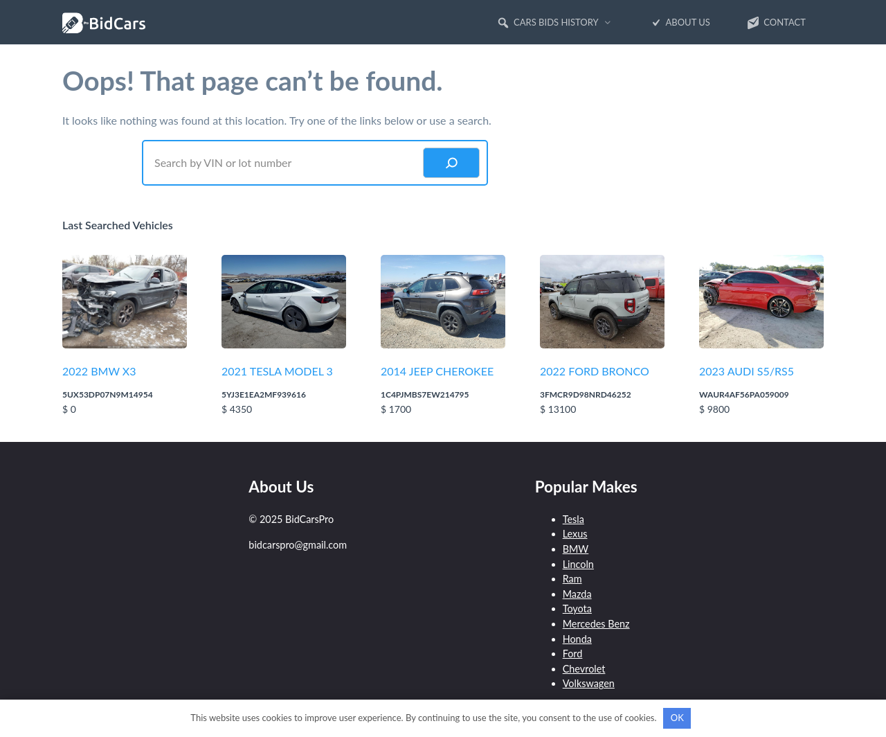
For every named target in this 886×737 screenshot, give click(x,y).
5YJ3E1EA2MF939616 (264, 394)
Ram (572, 579)
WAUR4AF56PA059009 (744, 394)
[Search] (451, 163)
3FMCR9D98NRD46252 (585, 394)
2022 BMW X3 (99, 371)
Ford (573, 653)
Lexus (575, 534)
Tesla (573, 519)
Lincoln (578, 564)
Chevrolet (584, 669)
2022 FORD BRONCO (594, 371)
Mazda (577, 594)
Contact (776, 23)
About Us (679, 23)
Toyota (577, 608)
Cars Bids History (547, 23)
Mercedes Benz (596, 624)
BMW (576, 549)
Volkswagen (589, 683)
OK (677, 717)
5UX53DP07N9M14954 (107, 394)
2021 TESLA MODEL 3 (277, 371)
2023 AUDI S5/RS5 (746, 371)
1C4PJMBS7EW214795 (425, 394)
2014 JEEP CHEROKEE (437, 371)
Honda (577, 639)
